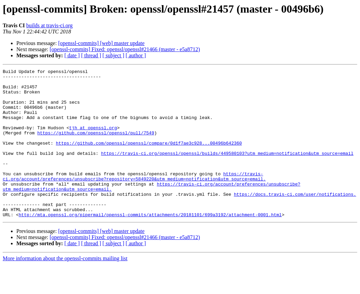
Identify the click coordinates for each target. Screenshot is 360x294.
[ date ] (72, 55)
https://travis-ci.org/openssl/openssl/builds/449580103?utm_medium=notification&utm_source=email (227, 170)
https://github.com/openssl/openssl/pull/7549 (95, 146)
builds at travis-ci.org (49, 25)
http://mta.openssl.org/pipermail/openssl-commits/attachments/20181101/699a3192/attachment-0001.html (150, 244)
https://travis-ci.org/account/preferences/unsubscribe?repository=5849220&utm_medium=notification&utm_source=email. (134, 198)
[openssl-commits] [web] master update (101, 43)
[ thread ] (91, 55)
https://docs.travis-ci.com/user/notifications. (295, 220)
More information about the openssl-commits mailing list (65, 288)
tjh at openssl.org (93, 140)
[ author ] (136, 55)
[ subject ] (113, 55)
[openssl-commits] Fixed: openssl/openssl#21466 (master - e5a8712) (125, 49)
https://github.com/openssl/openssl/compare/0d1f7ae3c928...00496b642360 (149, 158)
